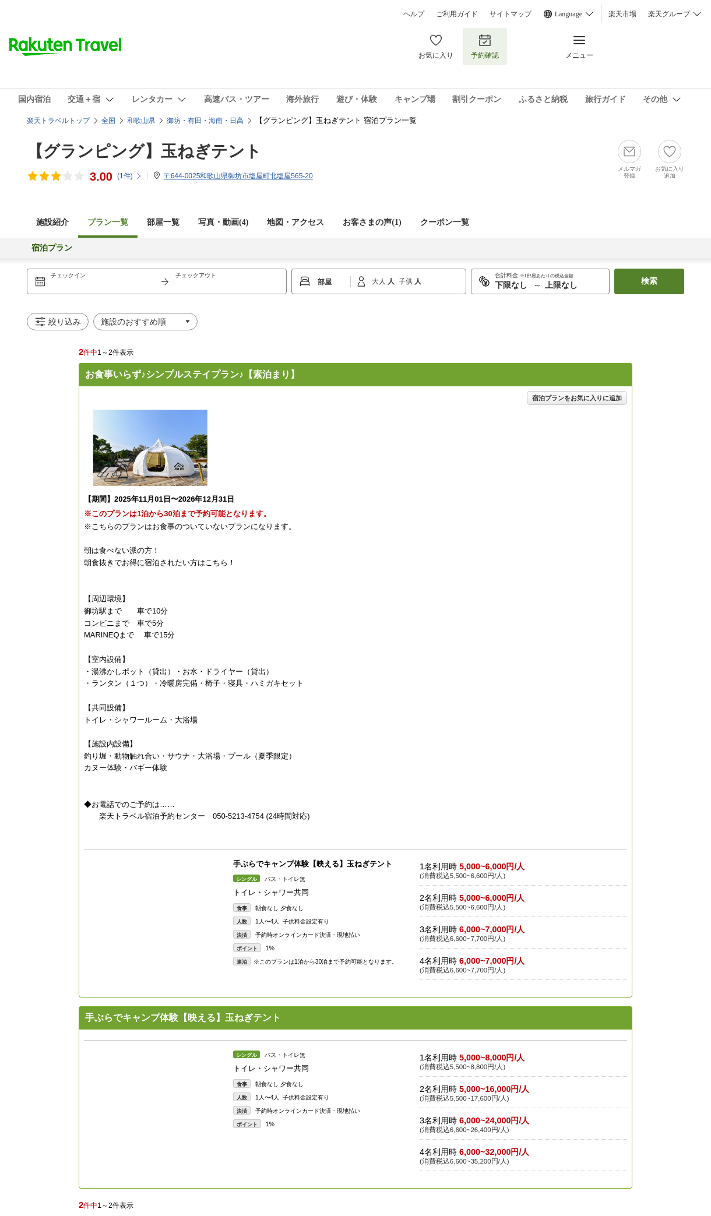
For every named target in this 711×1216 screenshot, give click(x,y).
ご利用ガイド (457, 14)
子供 (406, 281)
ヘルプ (413, 14)
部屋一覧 (163, 222)
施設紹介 (52, 222)
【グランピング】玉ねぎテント (144, 151)
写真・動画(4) (223, 222)
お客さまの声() (372, 222)
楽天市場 (622, 14)
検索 (649, 281)
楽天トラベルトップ (58, 121)
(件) (129, 175)
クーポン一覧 (444, 222)
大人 (380, 281)
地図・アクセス (295, 222)
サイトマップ (511, 14)
